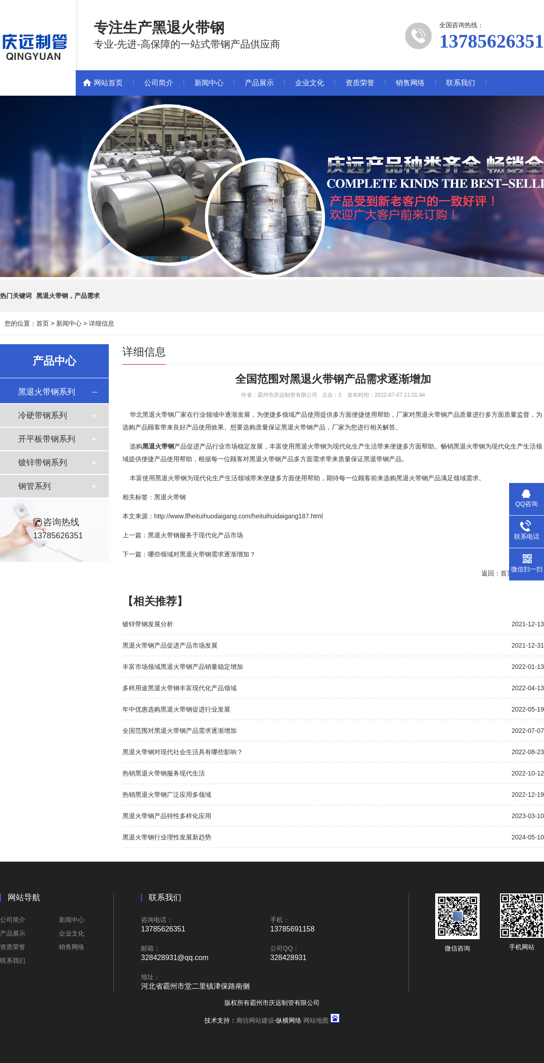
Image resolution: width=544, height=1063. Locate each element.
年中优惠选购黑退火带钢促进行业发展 (176, 709)
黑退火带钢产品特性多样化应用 (166, 815)
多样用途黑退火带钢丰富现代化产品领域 (179, 688)
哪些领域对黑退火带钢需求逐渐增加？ (202, 554)
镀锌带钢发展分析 (147, 624)
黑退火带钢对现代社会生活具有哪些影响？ (182, 752)
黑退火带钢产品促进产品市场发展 (170, 645)
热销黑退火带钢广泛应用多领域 (166, 794)
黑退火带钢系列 (46, 391)
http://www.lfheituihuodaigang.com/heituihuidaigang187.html (238, 516)
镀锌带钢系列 (42, 462)
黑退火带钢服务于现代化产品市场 (195, 535)
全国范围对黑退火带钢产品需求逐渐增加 (179, 730)
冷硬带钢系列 (42, 415)
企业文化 (309, 83)
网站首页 (108, 83)
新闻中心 (208, 83)
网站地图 (316, 1020)
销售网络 (410, 83)
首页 (42, 323)
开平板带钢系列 (46, 439)
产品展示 (259, 83)
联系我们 (460, 83)
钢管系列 (34, 486)
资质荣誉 (359, 83)
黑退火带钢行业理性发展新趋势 (166, 837)
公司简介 (158, 83)
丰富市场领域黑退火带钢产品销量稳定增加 (182, 666)
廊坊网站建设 (255, 1020)
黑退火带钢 (170, 497)
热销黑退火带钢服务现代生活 (163, 773)
